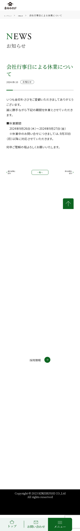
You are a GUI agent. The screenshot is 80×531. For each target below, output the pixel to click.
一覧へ (40, 174)
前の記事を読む (15, 175)
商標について (18, 421)
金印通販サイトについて (19, 412)
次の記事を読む (65, 175)
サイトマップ (52, 421)
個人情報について (55, 411)
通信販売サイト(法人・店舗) (25, 389)
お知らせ (29, 15)
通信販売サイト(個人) (20, 381)
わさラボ (12, 396)
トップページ (11, 15)
